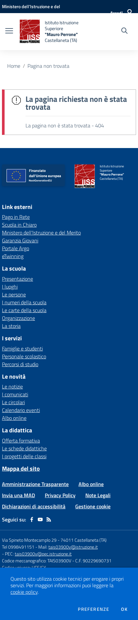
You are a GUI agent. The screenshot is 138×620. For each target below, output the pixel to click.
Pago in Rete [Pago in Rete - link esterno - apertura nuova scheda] (16, 217)
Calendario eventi (21, 410)
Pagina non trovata (48, 66)
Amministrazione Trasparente (35, 484)
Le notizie (12, 386)
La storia (11, 326)
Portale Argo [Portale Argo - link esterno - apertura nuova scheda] (15, 248)
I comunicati (15, 394)
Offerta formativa (21, 440)
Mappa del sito (21, 468)
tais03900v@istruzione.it (73, 546)
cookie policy (24, 592)
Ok (124, 609)
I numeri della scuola (24, 302)
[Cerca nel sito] (124, 31)
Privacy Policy (60, 495)
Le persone (14, 294)
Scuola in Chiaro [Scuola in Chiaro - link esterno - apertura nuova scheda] (19, 225)
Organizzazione (18, 318)
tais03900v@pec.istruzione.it (43, 553)
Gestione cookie (93, 506)
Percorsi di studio (20, 364)
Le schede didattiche (24, 448)
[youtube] (40, 519)
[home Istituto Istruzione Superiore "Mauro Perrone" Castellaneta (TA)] (55, 32)
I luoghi (10, 287)
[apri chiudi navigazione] (9, 31)
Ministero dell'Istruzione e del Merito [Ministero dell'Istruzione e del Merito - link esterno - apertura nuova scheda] (41, 232)
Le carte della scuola (24, 310)
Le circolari (13, 402)
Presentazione (17, 279)
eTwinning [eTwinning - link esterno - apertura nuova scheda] (13, 256)
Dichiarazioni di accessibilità (33, 506)
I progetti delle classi (24, 456)
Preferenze (93, 609)
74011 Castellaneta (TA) (83, 539)
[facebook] (32, 519)
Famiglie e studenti (22, 348)
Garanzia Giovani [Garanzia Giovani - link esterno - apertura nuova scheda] (20, 240)
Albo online (14, 418)
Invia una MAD (18, 495)
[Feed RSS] (49, 519)
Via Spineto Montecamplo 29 (29, 539)
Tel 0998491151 (18, 546)
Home (13, 66)
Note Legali (98, 495)
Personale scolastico (24, 356)
